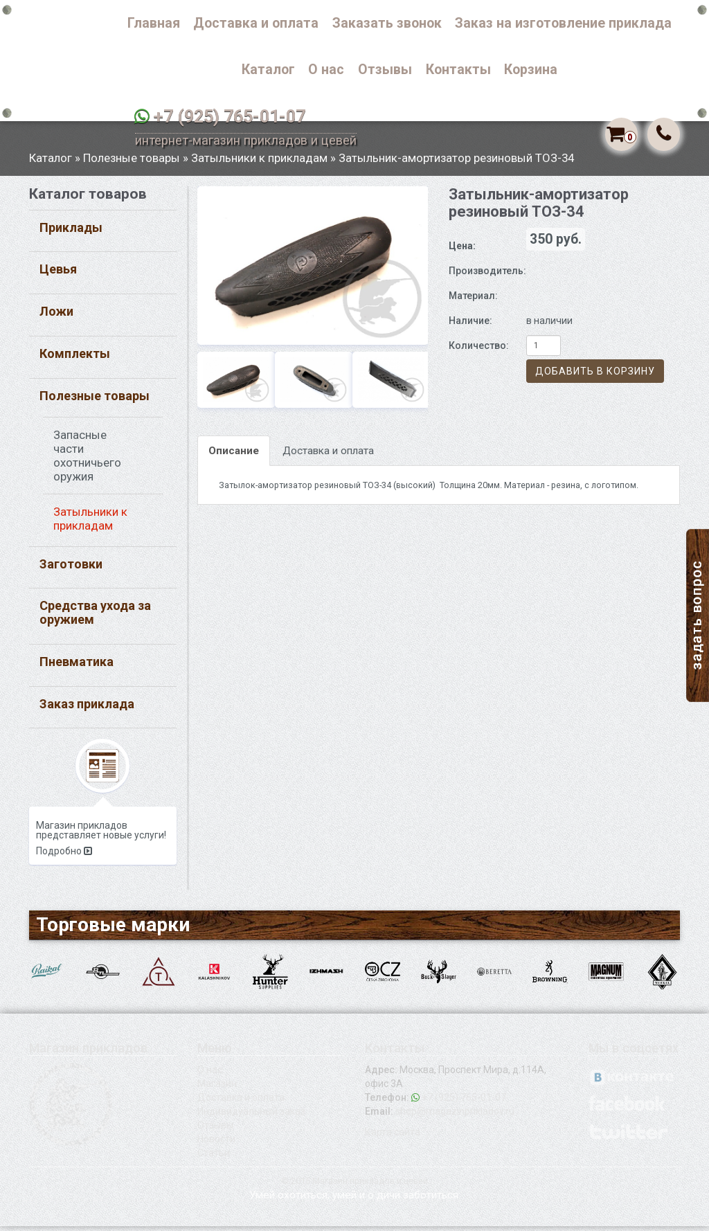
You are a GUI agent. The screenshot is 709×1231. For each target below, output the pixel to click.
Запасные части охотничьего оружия (87, 460)
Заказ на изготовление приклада (563, 23)
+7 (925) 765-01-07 (229, 117)
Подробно (64, 856)
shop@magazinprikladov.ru (454, 1116)
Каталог (268, 70)
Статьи (213, 1157)
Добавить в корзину (595, 376)
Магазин (217, 1088)
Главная (153, 23)
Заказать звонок (387, 23)
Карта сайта (392, 1136)
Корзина (530, 70)
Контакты (458, 70)
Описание (233, 455)
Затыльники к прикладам (259, 163)
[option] (313, 270)
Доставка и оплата (255, 23)
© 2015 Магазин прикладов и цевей (354, 1185)
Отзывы (385, 70)
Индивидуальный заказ (251, 1116)
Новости (216, 1143)
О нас (326, 70)
